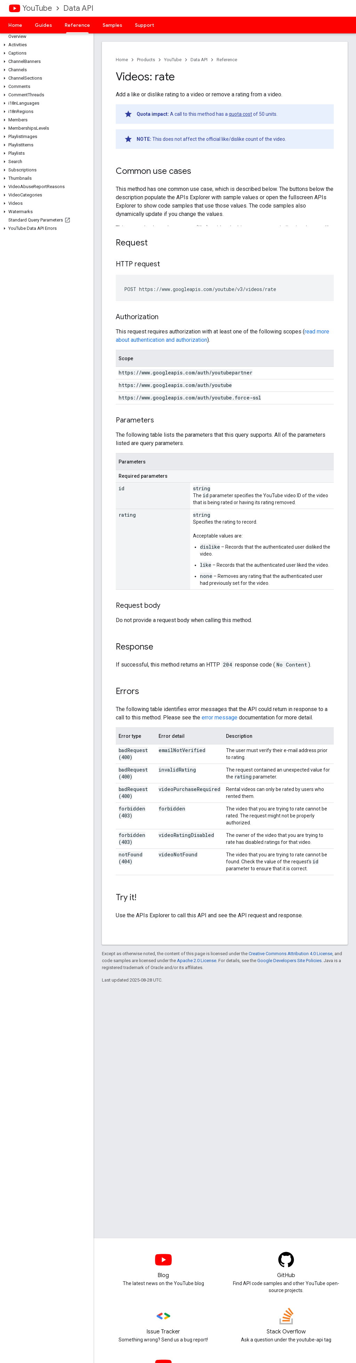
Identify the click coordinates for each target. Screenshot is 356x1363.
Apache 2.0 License (196, 960)
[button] (45, 45)
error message (219, 717)
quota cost (240, 114)
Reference (227, 59)
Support (144, 25)
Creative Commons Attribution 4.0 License (290, 953)
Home (15, 25)
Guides (43, 25)
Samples (112, 25)
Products (146, 59)
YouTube (37, 8)
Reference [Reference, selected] (77, 25)
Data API (78, 8)
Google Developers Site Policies (289, 960)
